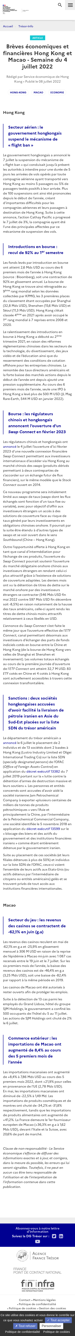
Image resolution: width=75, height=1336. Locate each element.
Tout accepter (58, 1320)
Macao (38, 92)
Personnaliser (51, 1326)
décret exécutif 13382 (43, 771)
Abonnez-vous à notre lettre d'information (37, 1230)
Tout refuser (25, 1326)
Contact (24, 1300)
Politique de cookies (22, 1308)
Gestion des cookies (52, 1308)
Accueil (8, 26)
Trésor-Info (25, 26)
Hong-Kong (18, 92)
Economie (57, 92)
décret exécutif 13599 (43, 828)
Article (37, 37)
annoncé (9, 446)
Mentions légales (44, 1300)
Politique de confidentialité (37, 1304)
